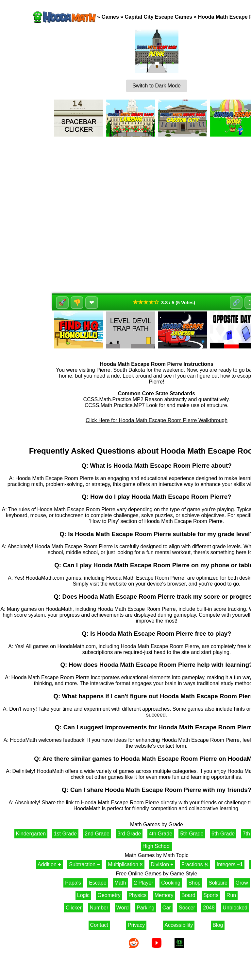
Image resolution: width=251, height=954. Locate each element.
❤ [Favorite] (92, 302)
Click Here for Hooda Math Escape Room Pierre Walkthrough (156, 420)
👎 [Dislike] (78, 302)
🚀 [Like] (63, 302)
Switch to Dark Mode (156, 85)
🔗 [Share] (236, 302)
